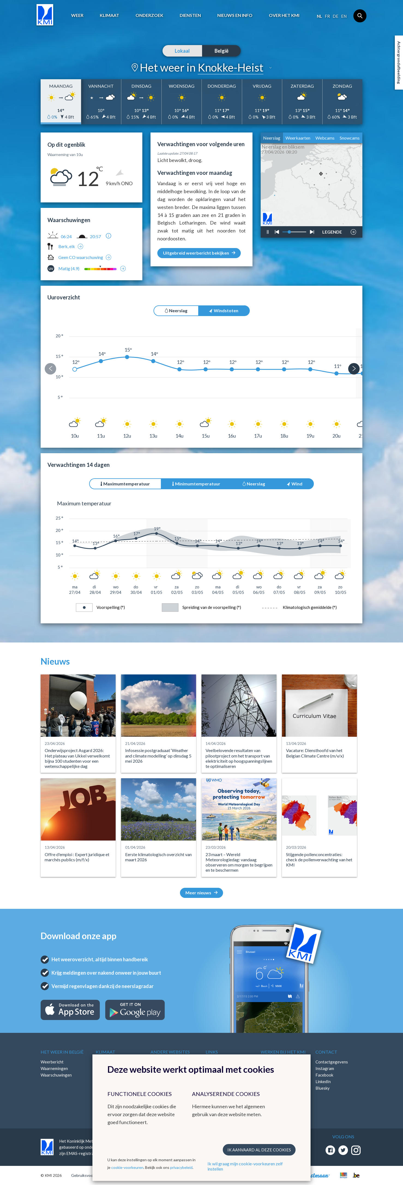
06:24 (66, 236)
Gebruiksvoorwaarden (90, 1175)
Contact (326, 1051)
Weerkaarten (297, 137)
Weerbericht (52, 1061)
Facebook (324, 1074)
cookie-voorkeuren (127, 1167)
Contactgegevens (331, 1061)
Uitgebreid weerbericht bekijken (199, 252)
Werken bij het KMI (283, 1051)
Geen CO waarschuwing (80, 257)
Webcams (325, 137)
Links (212, 1051)
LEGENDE (332, 230)
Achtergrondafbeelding (399, 62)
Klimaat (109, 15)
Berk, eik (66, 246)
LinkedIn (323, 1081)
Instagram (324, 1068)
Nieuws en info (234, 15)
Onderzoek (149, 15)
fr (327, 16)
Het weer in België (62, 1051)
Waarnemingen (54, 1068)
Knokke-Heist (230, 67)
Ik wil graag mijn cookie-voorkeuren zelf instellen (245, 1166)
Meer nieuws (201, 892)
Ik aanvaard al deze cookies (259, 1149)
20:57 (95, 236)
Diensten (190, 15)
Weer (77, 15)
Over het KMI (284, 15)
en (344, 16)
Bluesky (322, 1088)
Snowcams (350, 137)
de (335, 16)
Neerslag (271, 137)
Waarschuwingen (56, 1074)
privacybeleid (181, 1167)
